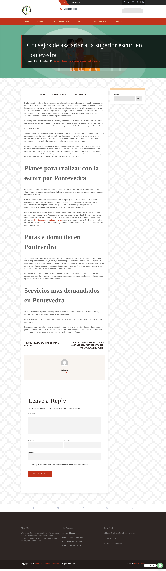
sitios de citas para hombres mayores (47, 220)
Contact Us (118, 21)
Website (31, 452)
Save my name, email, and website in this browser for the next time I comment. (60, 465)
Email (67, 441)
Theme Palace (139, 566)
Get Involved (99, 21)
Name (31, 441)
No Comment (81, 95)
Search (116, 94)
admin (41, 95)
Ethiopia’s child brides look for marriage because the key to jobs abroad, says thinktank (88, 345)
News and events (75, 2)
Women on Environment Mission (47, 566)
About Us (40, 21)
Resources (80, 21)
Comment (32, 413)
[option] (92, 2)
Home (27, 21)
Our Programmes (60, 21)
